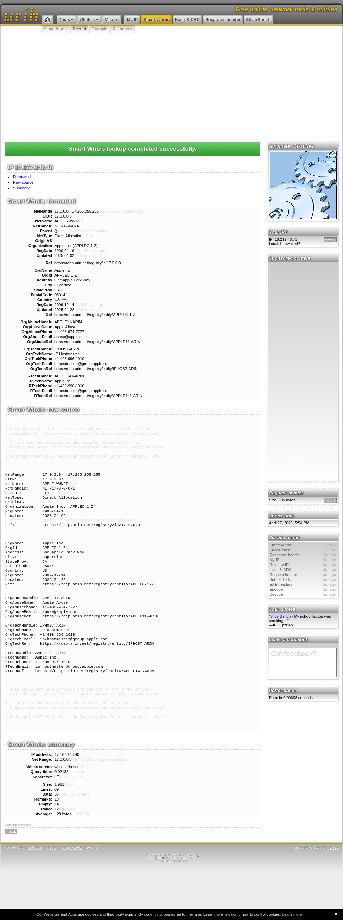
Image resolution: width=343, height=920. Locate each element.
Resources (122, 29)
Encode (303, 589)
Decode (303, 594)
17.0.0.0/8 (63, 216)
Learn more (292, 914)
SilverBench (258, 19)
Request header (303, 574)
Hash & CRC (187, 19)
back (12, 880)
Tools (64, 19)
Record (79, 29)
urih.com (35, 896)
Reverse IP (303, 565)
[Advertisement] (171, 86)
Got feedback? (303, 662)
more (328, 240)
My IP (132, 19)
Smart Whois (156, 19)
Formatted (22, 177)
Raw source (23, 182)
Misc (109, 19)
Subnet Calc (303, 579)
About (333, 896)
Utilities (87, 19)
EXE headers (303, 584)
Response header (222, 19)
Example (99, 29)
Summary (21, 188)
